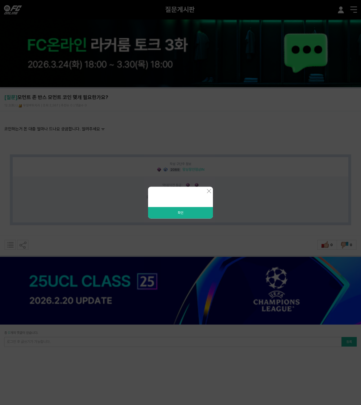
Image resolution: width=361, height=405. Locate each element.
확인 (180, 212)
